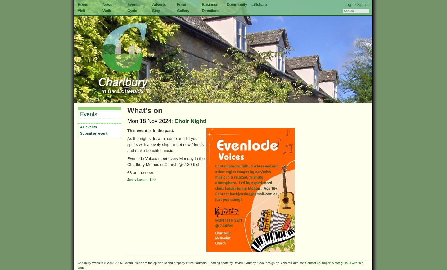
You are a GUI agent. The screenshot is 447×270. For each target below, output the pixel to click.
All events (88, 127)
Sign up (363, 4)
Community (237, 4)
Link (153, 179)
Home (83, 4)
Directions (210, 10)
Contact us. (313, 263)
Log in (349, 4)
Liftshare (259, 4)
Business (210, 4)
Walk (106, 10)
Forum (182, 4)
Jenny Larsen (137, 179)
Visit (81, 10)
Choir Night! (190, 121)
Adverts (159, 4)
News (107, 4)
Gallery (183, 10)
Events (133, 4)
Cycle (132, 10)
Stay (156, 10)
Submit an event (93, 133)
